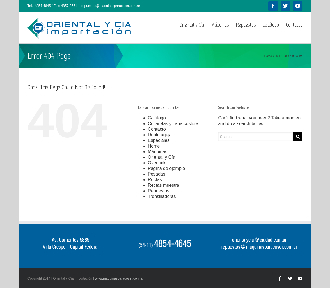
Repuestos (246, 24)
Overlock (157, 162)
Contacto (294, 24)
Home (268, 55)
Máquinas (220, 24)
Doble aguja (160, 134)
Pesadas (156, 174)
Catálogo (271, 24)
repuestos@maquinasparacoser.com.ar (110, 6)
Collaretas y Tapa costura (173, 123)
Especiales (158, 140)
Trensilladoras (162, 196)
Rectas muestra (163, 185)
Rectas (155, 179)
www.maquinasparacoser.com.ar (119, 278)
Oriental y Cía (191, 24)
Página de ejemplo (166, 168)
